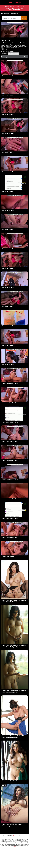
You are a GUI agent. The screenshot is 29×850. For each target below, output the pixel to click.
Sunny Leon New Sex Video (10, 383)
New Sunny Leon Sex (8, 76)
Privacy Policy (20, 8)
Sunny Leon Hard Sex (8, 556)
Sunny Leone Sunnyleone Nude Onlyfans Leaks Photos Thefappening (14, 601)
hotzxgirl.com (15, 835)
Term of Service (9, 8)
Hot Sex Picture (14, 3)
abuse (14, 846)
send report (11, 47)
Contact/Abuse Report (14, 9)
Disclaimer (20, 6)
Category (13, 6)
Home (7, 6)
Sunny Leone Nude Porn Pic (10, 780)
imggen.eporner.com (13, 53)
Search (24, 18)
